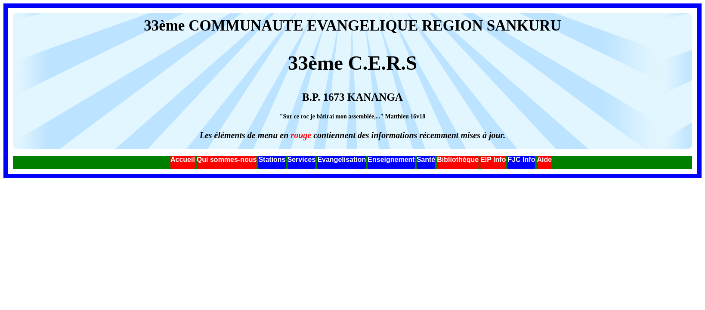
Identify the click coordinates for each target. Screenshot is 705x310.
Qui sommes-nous (227, 159)
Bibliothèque (458, 159)
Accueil (182, 159)
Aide (544, 159)
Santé (426, 159)
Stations (271, 159)
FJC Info (521, 159)
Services (302, 159)
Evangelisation (341, 159)
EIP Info (493, 159)
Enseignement (391, 159)
